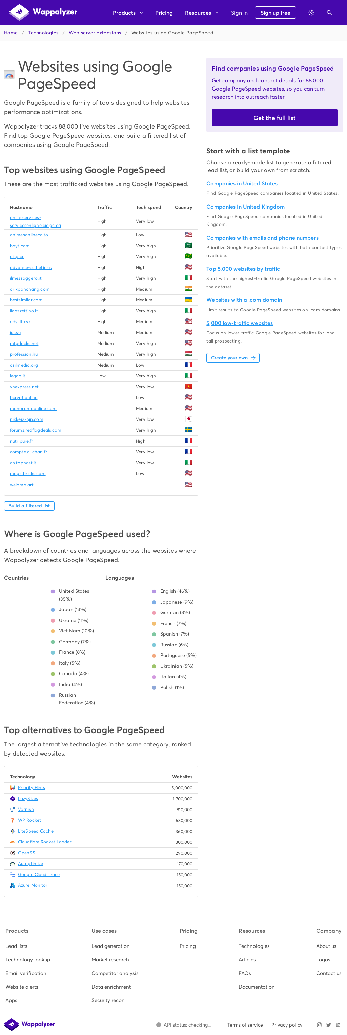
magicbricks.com (28, 473)
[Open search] (329, 12)
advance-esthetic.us (31, 267)
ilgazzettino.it (24, 310)
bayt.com (20, 245)
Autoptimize (30, 863)
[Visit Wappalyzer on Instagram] (319, 1025)
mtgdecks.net (24, 343)
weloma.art (22, 484)
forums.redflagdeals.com (36, 430)
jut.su (15, 332)
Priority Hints (31, 787)
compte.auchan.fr (28, 451)
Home (11, 33)
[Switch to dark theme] (311, 12)
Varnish (26, 809)
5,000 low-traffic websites (239, 323)
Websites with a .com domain (244, 300)
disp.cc (17, 256)
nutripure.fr (21, 441)
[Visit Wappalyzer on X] (328, 1025)
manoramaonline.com (33, 408)
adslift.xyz (20, 321)
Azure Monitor (32, 885)
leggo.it (17, 375)
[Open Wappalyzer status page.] (183, 1025)
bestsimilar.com (26, 299)
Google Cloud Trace (39, 874)
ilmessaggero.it (26, 278)
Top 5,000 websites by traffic (243, 269)
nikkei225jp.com (26, 419)
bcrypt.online (23, 397)
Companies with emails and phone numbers (262, 238)
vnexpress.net (24, 386)
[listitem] (28, 946)
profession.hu (24, 354)
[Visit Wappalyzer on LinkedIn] (338, 1025)
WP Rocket (29, 820)
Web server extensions (95, 33)
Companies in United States (242, 183)
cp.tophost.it (23, 462)
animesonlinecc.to (29, 234)
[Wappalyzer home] (43, 12)
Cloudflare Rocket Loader (45, 841)
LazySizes (28, 798)
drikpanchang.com (30, 289)
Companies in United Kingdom (245, 206)
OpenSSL (28, 852)
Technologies (43, 33)
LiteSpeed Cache (36, 831)
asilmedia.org (24, 365)
